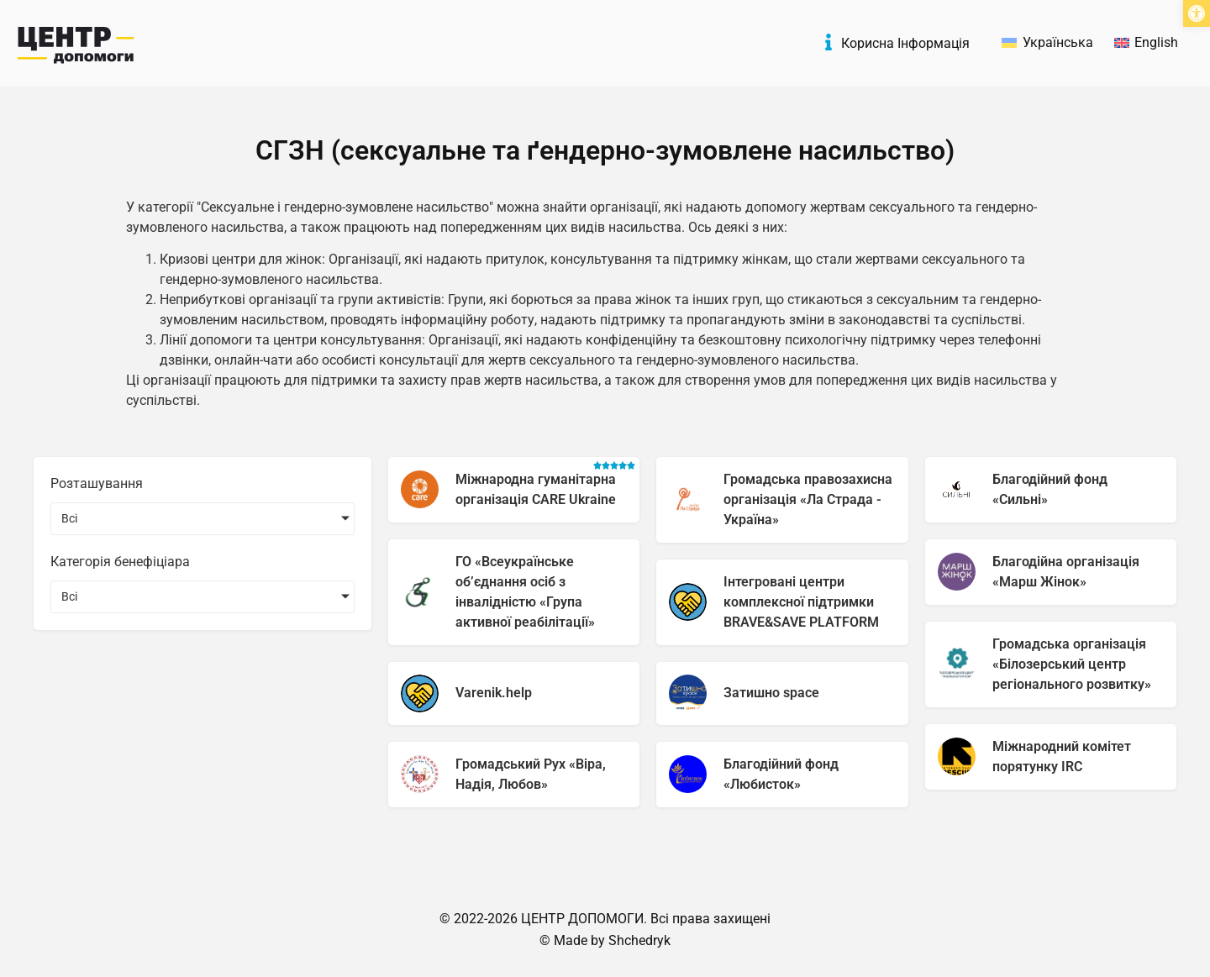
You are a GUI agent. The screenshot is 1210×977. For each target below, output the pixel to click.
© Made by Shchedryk (605, 940)
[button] (1196, 13)
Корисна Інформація (905, 43)
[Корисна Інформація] (828, 42)
